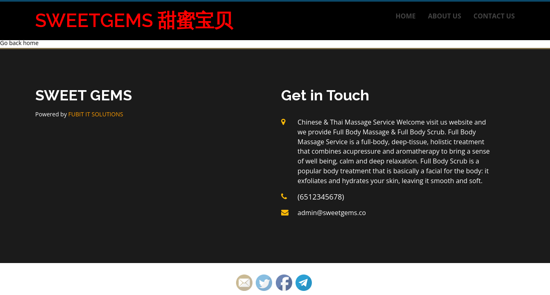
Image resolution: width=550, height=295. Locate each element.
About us (444, 15)
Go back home (19, 43)
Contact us (494, 15)
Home (405, 15)
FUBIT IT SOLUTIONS (95, 114)
